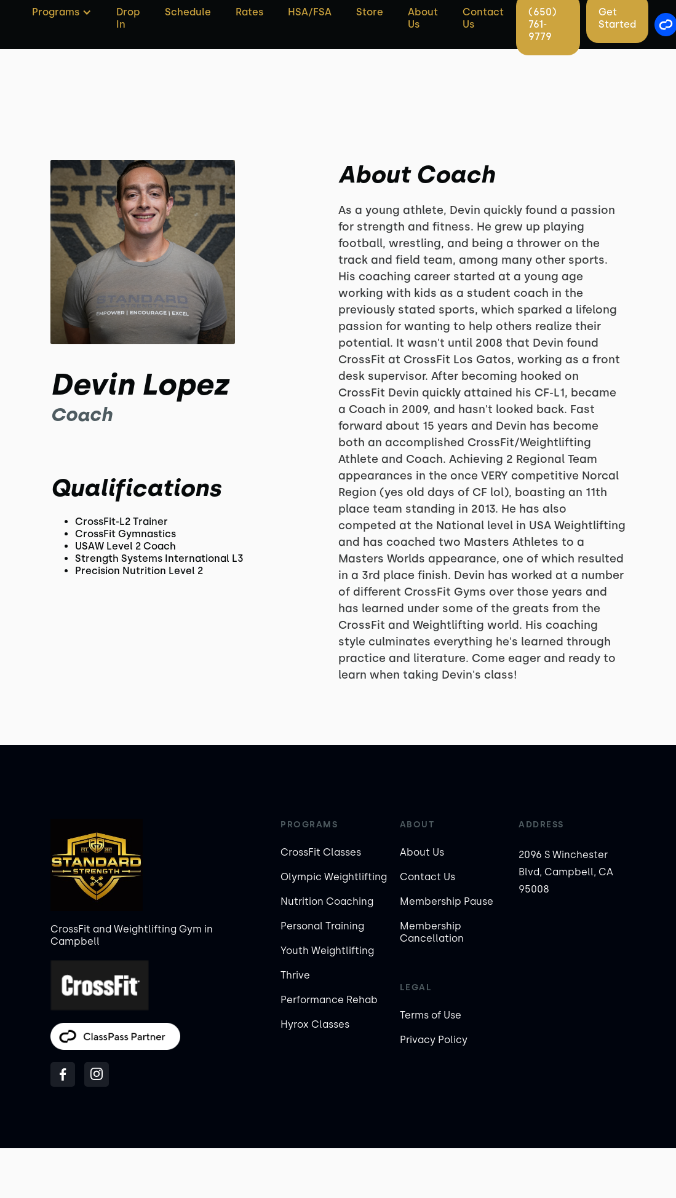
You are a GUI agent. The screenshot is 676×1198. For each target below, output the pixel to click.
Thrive (295, 975)
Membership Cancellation (432, 932)
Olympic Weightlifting (333, 877)
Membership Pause (446, 901)
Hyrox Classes (314, 1024)
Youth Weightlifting (327, 950)
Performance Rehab (329, 1000)
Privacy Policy (433, 1040)
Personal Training (322, 926)
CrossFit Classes (320, 852)
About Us (422, 852)
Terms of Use (430, 1015)
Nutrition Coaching (326, 901)
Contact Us (427, 877)
